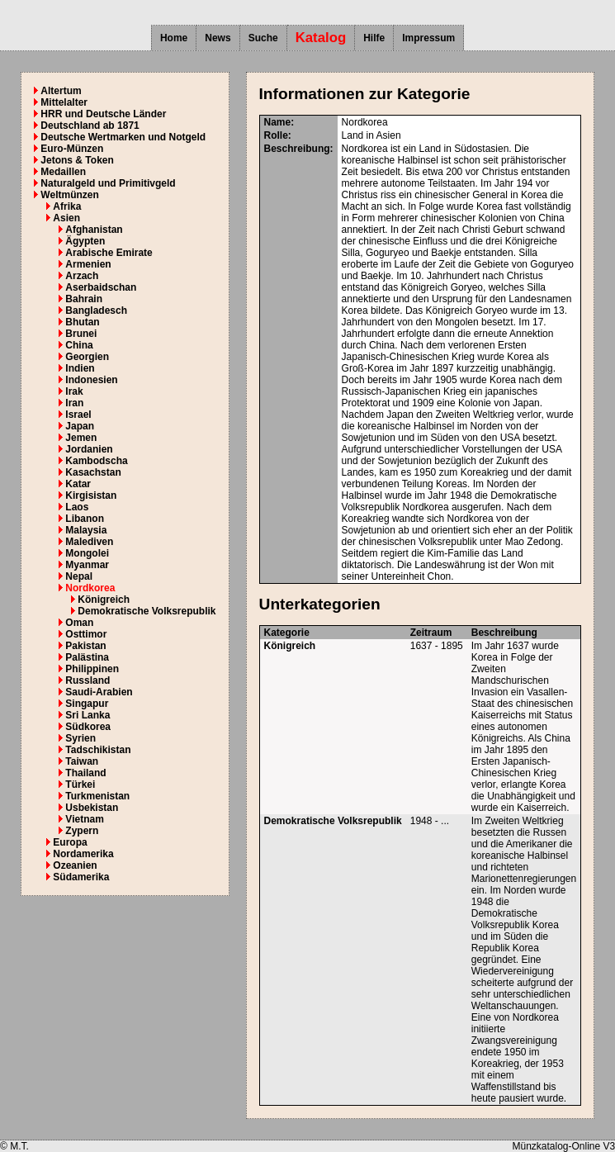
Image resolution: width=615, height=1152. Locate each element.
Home (173, 38)
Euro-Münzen (71, 148)
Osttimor (85, 634)
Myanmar (87, 565)
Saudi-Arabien (98, 692)
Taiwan (81, 761)
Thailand (85, 773)
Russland (87, 680)
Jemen (81, 437)
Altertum (60, 91)
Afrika (67, 206)
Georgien (87, 357)
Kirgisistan (90, 495)
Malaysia (85, 530)
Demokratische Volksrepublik (146, 611)
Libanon (84, 518)
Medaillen (63, 172)
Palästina (87, 657)
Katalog (321, 37)
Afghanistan (93, 229)
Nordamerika (83, 854)
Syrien (80, 738)
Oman (79, 622)
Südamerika (81, 877)
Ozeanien (75, 865)
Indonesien (91, 380)
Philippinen (92, 669)
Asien (66, 218)
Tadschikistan (97, 750)
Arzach (81, 276)
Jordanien (88, 449)
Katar (78, 484)
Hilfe (374, 38)
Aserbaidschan (100, 287)
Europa (70, 842)
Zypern (81, 831)
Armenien (88, 264)
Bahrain (83, 299)
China (78, 345)
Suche (263, 38)
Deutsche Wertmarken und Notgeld (123, 137)
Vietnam (84, 819)
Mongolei (87, 553)
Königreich (104, 599)
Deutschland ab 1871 (89, 125)
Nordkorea (90, 588)
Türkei (80, 784)
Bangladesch (96, 310)
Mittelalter (64, 102)
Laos (76, 507)
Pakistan (85, 646)
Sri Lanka (87, 715)
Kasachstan (93, 472)
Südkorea (88, 726)
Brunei (81, 333)
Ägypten (85, 241)
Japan (79, 426)
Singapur (86, 703)
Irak (74, 391)
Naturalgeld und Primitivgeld (107, 183)
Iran (74, 403)
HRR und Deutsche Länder (103, 114)
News (217, 38)
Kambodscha (96, 461)
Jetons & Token (76, 160)
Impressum (428, 38)
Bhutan (82, 322)
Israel (78, 414)
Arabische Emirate (108, 252)
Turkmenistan (97, 796)
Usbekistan (91, 807)
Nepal (78, 576)
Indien (79, 368)
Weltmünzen (69, 195)
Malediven (89, 542)
